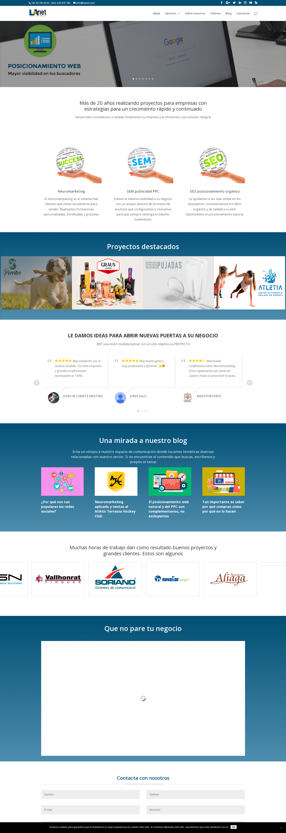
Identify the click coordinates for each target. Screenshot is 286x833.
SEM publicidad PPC (143, 191)
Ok (233, 827)
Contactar (243, 13)
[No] (281, 828)
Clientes (215, 13)
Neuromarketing (71, 191)
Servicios (170, 13)
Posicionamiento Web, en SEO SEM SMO (143, 50)
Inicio (156, 13)
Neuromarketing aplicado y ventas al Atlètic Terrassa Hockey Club (115, 509)
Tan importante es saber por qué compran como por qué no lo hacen (223, 507)
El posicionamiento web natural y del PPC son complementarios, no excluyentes (169, 509)
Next (250, 383)
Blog (228, 13)
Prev (37, 383)
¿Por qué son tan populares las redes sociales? (57, 507)
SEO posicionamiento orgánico (215, 191)
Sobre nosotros (195, 13)
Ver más (143, 64)
